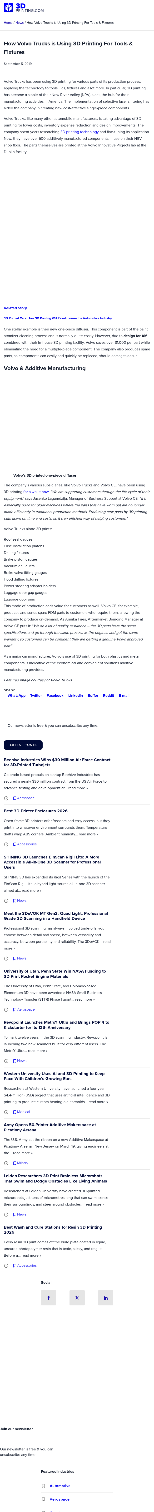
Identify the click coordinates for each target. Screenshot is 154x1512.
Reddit (106, 695)
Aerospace (60, 1499)
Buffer (91, 695)
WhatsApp (14, 695)
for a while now (36, 491)
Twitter (34, 695)
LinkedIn (74, 695)
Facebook (53, 695)
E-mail (122, 695)
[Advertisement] (77, 1389)
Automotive (60, 1486)
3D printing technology (79, 132)
